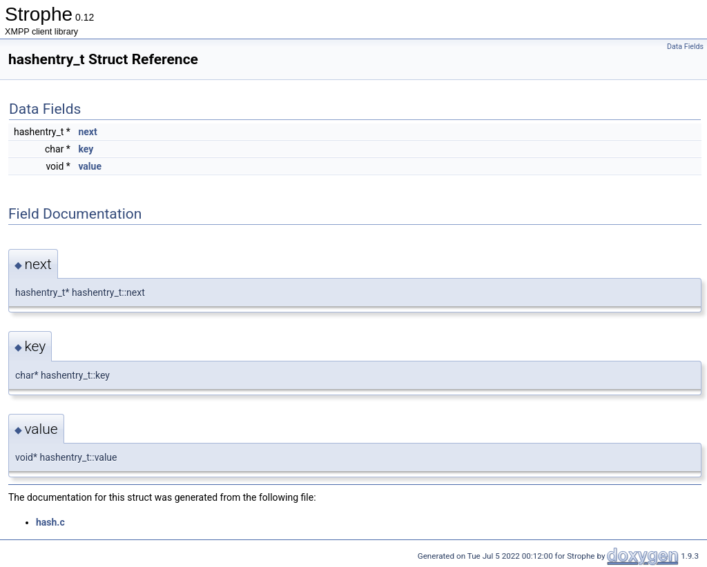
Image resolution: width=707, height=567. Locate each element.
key (85, 149)
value (89, 166)
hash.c (50, 522)
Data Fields (685, 46)
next (87, 131)
